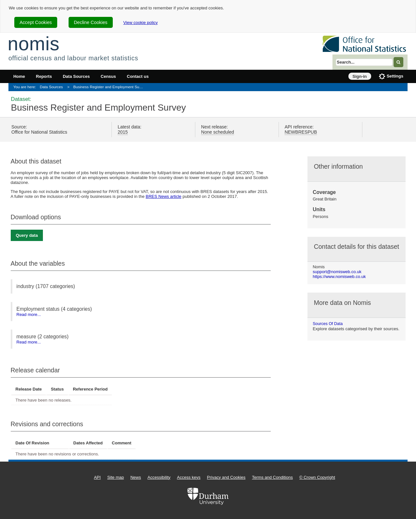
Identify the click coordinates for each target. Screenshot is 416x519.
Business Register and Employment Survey (110, 87)
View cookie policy (140, 22)
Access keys (189, 477)
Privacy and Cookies (226, 477)
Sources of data (328, 323)
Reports (44, 76)
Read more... (29, 314)
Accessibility (159, 477)
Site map (115, 477)
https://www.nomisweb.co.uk (339, 276)
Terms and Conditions (272, 477)
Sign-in (360, 76)
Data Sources (76, 76)
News (135, 477)
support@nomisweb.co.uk (337, 271)
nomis (33, 43)
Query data (27, 235)
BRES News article (163, 196)
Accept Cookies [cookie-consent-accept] (36, 22)
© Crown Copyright (317, 477)
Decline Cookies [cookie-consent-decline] (90, 22)
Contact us (138, 76)
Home (19, 76)
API (97, 477)
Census (108, 76)
